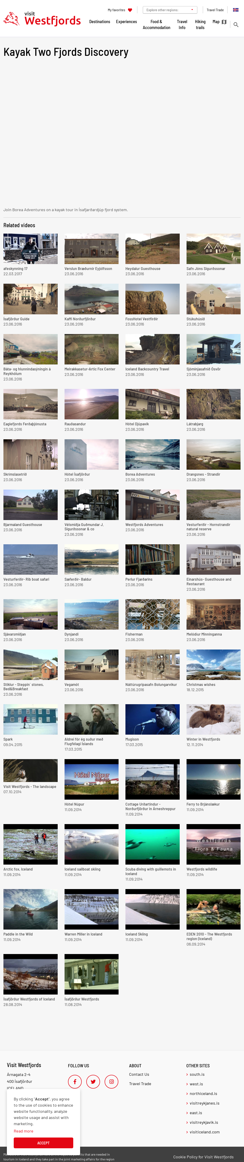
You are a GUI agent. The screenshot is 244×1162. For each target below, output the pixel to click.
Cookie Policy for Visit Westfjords (203, 1156)
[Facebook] (75, 1082)
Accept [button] (43, 1142)
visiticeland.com (205, 1131)
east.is (196, 1112)
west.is (196, 1083)
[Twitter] (93, 1082)
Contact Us (139, 1074)
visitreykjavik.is (204, 1122)
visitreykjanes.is (205, 1102)
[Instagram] (111, 1082)
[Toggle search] (236, 24)
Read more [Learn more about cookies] (23, 1130)
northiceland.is (203, 1093)
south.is (197, 1074)
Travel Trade (140, 1083)
